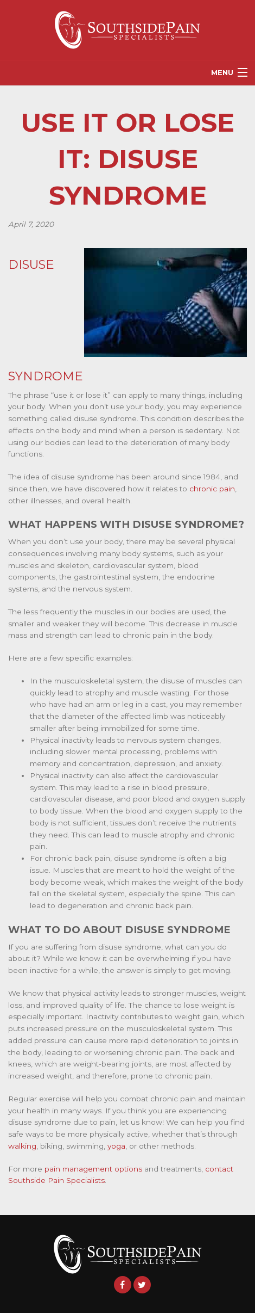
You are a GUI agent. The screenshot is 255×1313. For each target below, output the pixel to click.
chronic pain (212, 488)
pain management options (93, 1168)
